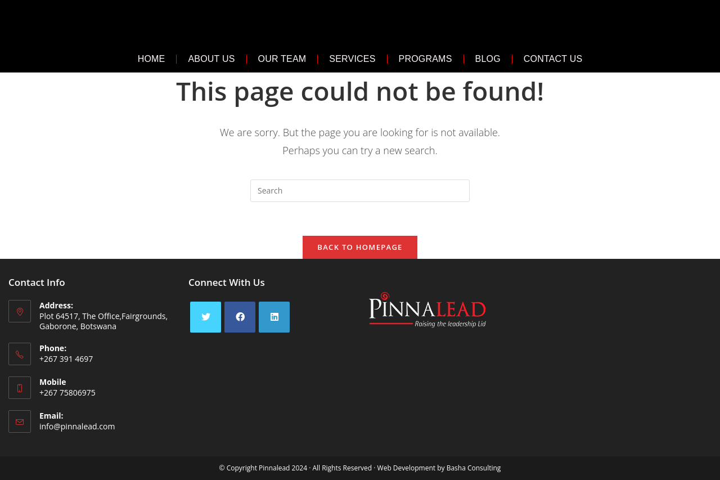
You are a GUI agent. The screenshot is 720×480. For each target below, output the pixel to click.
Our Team (282, 59)
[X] (205, 317)
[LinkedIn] (274, 317)
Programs (425, 59)
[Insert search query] (360, 191)
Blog (488, 59)
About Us (211, 59)
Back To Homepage (359, 247)
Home (151, 59)
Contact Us (553, 59)
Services (352, 59)
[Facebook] (239, 317)
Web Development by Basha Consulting (439, 468)
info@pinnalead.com (77, 426)
